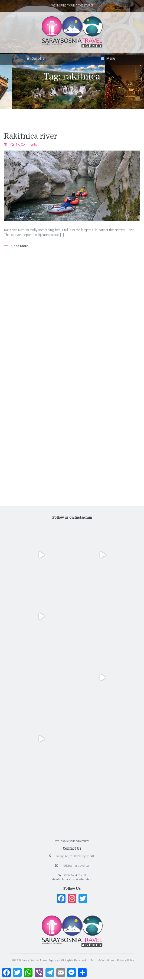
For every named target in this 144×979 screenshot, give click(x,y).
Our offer (36, 58)
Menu (108, 58)
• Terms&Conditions (102, 960)
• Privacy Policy (125, 960)
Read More (19, 246)
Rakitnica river (30, 136)
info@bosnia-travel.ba (75, 866)
